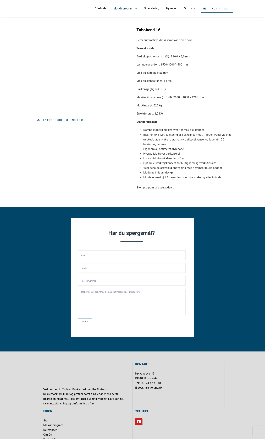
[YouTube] (138, 421)
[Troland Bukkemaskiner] (45, 2)
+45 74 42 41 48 (150, 383)
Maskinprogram (53, 425)
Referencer (50, 430)
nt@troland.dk (153, 387)
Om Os (47, 434)
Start (46, 420)
